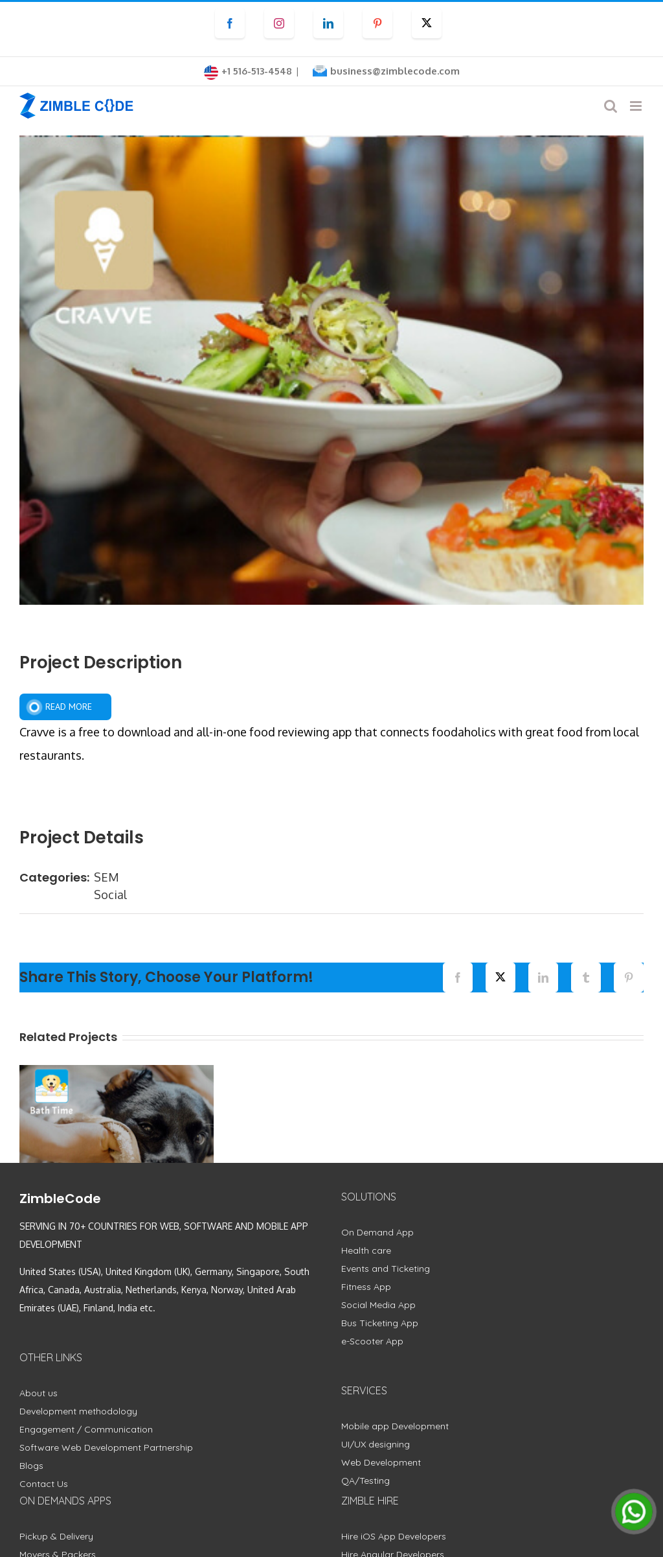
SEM (106, 877)
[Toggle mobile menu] (637, 106)
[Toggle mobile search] (610, 106)
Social (110, 894)
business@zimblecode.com (395, 71)
